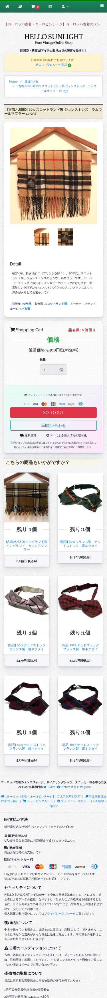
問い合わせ (53, 425)
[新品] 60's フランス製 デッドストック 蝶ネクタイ (80, 543)
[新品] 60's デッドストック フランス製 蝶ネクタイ (28, 647)
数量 (43, 359)
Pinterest (65, 787)
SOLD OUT (53, 412)
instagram (82, 787)
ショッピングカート (38, 801)
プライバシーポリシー (73, 801)
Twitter (49, 787)
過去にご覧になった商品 (54, 64)
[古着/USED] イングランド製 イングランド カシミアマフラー (26, 545)
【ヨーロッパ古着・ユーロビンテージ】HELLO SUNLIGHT (41, 796)
